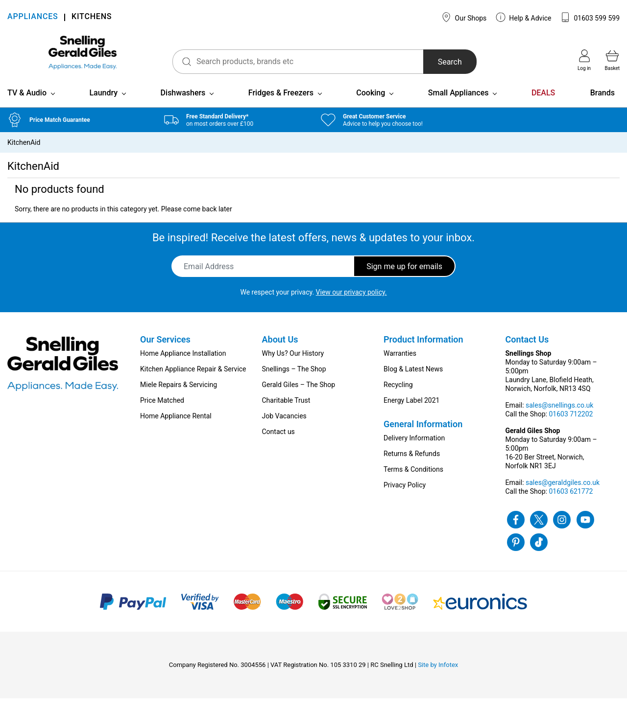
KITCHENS (92, 17)
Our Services (165, 352)
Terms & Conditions (413, 482)
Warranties (400, 366)
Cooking (370, 105)
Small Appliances (458, 105)
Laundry (103, 105)
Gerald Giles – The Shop (299, 397)
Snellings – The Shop (294, 382)
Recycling (398, 397)
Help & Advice (524, 17)
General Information (423, 437)
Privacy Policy (405, 498)
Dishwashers (183, 105)
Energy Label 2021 (411, 413)
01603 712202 (571, 427)
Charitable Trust (286, 413)
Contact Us (527, 352)
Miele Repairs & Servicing (178, 397)
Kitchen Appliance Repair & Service (193, 382)
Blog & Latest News (413, 382)
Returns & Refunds (412, 466)
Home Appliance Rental (176, 429)
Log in (584, 60)
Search (430, 62)
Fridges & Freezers (281, 105)
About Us (280, 352)
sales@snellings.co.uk (559, 418)
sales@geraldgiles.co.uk (563, 495)
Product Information (423, 352)
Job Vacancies (284, 429)
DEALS (543, 105)
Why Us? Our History (293, 366)
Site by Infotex (438, 677)
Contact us (278, 444)
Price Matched (162, 413)
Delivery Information (414, 451)
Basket (612, 60)
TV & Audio (27, 105)
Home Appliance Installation (183, 366)
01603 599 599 (590, 17)
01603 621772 (571, 504)
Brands (602, 105)
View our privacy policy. (351, 305)
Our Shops (463, 17)
